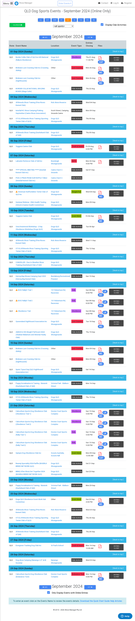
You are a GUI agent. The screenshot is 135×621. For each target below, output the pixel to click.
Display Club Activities (115, 27)
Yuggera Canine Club (24, 148)
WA (94, 22)
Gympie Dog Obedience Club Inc (28, 455)
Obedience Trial (24, 313)
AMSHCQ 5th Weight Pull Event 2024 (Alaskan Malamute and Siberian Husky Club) (31, 337)
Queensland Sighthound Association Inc (31, 323)
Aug (45, 39)
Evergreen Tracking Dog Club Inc (28, 547)
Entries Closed (116, 61)
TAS (80, 22)
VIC (87, 22)
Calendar (17, 27)
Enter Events (64, 4)
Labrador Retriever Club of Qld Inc (29, 163)
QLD (68, 22)
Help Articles (116, 603)
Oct (90, 39)
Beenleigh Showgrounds (56, 164)
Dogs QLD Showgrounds (56, 195)
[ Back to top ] (118, 53)
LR (105, 293)
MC (100, 74)
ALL (41, 22)
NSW (54, 22)
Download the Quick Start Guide (95, 603)
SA (74, 22)
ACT (47, 22)
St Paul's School (57, 547)
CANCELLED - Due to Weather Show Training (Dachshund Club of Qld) (30, 265)
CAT (101, 64)
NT (61, 22)
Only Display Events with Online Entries (70, 595)
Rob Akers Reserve (58, 104)
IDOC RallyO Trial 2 (25, 302)
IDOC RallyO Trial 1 (25, 292)
